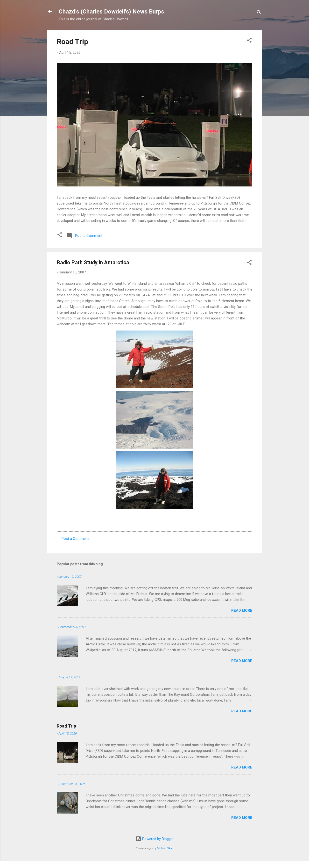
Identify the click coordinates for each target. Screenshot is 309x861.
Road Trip (72, 41)
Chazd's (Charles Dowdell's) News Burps (111, 11)
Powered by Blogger (154, 839)
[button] (249, 41)
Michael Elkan (165, 848)
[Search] (259, 13)
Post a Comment (75, 538)
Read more (241, 610)
